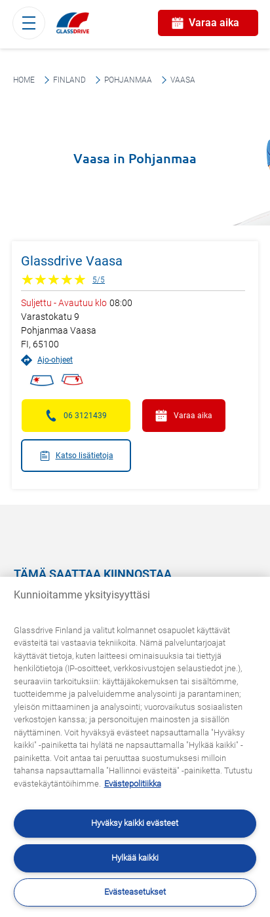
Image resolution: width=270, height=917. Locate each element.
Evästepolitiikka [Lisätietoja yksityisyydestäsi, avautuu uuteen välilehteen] (132, 784)
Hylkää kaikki (135, 858)
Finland (69, 80)
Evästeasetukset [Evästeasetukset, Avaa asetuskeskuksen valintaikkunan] (135, 892)
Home (24, 80)
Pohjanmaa (128, 80)
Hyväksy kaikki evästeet (134, 823)
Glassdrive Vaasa (72, 261)
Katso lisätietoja (76, 455)
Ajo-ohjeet (47, 360)
